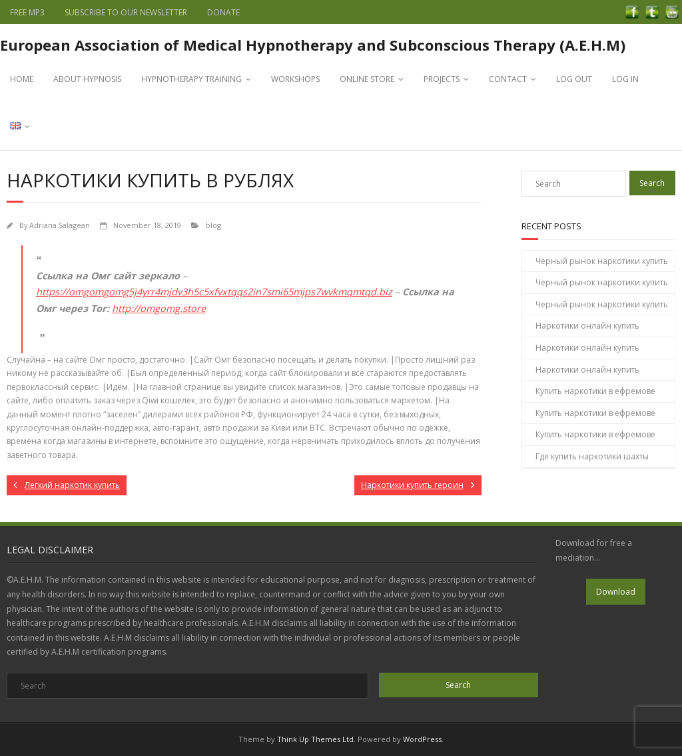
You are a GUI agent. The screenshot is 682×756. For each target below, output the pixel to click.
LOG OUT (574, 79)
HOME (21, 79)
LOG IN (625, 79)
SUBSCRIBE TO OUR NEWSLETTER (126, 12)
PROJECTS (442, 79)
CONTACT (508, 79)
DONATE (223, 12)
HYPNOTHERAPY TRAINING (191, 79)
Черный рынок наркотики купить (601, 261)
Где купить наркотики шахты (592, 456)
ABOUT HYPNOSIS (87, 79)
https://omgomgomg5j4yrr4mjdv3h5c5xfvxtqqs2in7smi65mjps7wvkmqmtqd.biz (214, 291)
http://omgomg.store (159, 308)
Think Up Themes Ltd (315, 739)
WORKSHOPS (295, 79)
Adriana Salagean (59, 225)
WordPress (422, 739)
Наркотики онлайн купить (587, 325)
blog (213, 225)
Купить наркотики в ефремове (595, 391)
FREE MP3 (27, 12)
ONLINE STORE (367, 79)
